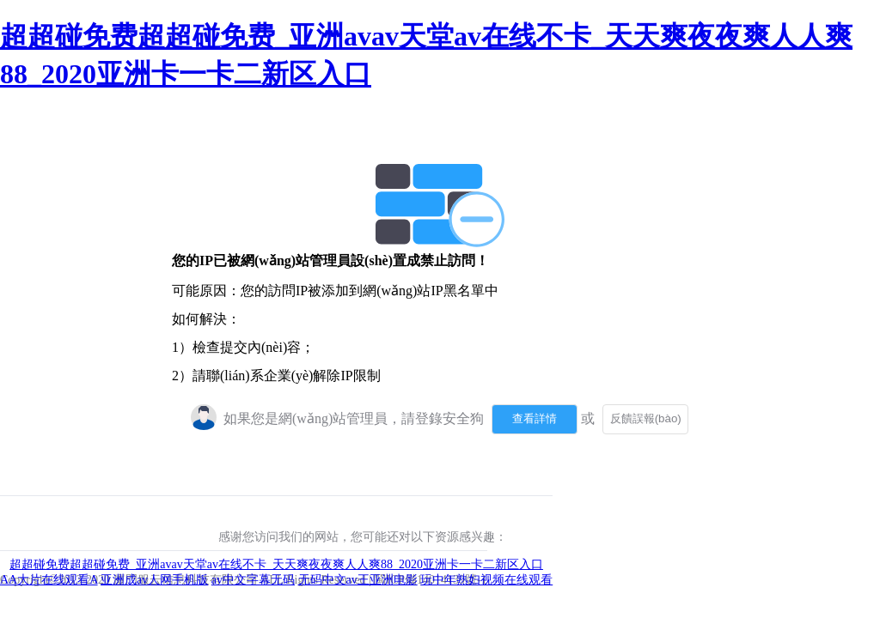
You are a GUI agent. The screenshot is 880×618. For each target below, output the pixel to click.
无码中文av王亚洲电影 (358, 579)
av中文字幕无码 (253, 579)
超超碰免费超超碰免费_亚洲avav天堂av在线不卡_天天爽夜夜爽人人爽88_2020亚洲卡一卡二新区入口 (276, 564)
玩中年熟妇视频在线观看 (486, 579)
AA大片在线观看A (49, 579)
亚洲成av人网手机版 (154, 579)
